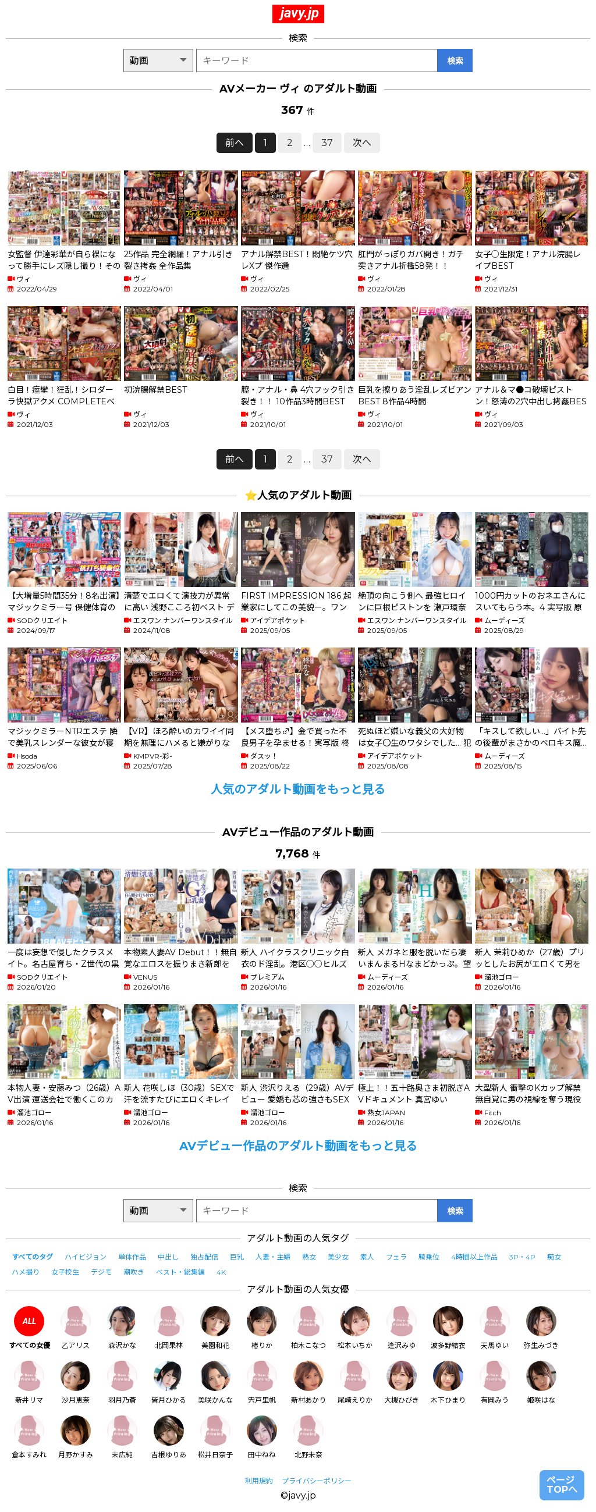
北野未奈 (308, 1437)
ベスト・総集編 (180, 1272)
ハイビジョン (86, 1257)
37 (327, 142)
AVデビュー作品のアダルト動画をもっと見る (298, 1146)
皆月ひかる (168, 1382)
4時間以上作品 (474, 1257)
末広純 (122, 1437)
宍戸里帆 (262, 1382)
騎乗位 (428, 1257)
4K (221, 1272)
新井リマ (29, 1382)
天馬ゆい (495, 1328)
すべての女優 (29, 1328)
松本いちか (355, 1328)
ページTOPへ (562, 1485)
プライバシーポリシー (317, 1481)
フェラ (396, 1257)
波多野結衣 (448, 1328)
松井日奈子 (215, 1437)
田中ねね (262, 1437)
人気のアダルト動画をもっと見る (298, 789)
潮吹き (133, 1272)
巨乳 (237, 1257)
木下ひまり (448, 1382)
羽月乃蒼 (122, 1382)
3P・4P (522, 1257)
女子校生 (65, 1272)
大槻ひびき (401, 1382)
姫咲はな (541, 1382)
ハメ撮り (26, 1272)
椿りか (262, 1328)
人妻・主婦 (273, 1257)
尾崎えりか (355, 1382)
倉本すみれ (29, 1437)
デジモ (101, 1272)
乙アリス (76, 1328)
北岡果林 (169, 1328)
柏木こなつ (308, 1328)
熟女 (309, 1257)
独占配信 (204, 1257)
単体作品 (132, 1257)
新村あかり (308, 1382)
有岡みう (495, 1382)
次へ (362, 142)
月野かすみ (75, 1437)
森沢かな (122, 1328)
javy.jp (300, 13)
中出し (168, 1257)
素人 (367, 1257)
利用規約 (259, 1481)
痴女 (554, 1257)
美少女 (338, 1257)
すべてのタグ (32, 1257)
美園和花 (215, 1328)
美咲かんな (215, 1382)
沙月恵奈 (76, 1382)
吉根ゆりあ (168, 1437)
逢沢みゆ (401, 1328)
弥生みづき (541, 1328)
